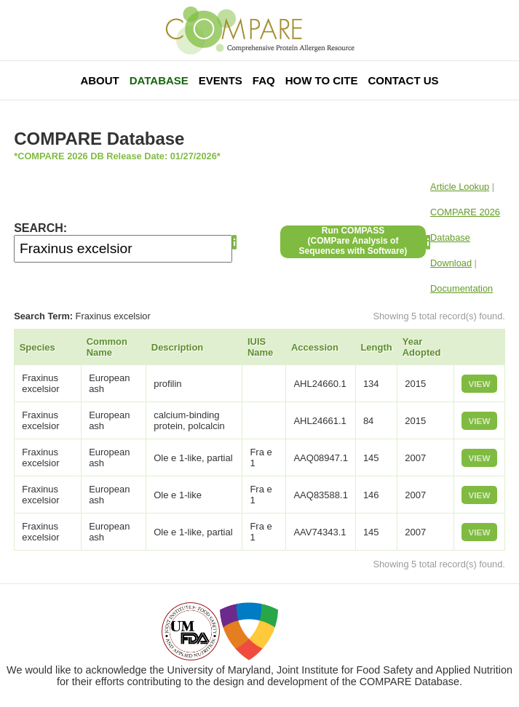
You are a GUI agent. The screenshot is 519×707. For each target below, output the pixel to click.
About (99, 80)
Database (159, 80)
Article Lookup (459, 186)
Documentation (461, 288)
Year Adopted (422, 347)
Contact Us (403, 80)
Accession (314, 347)
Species (37, 347)
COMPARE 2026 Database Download (465, 237)
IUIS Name (260, 347)
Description (177, 347)
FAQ (264, 80)
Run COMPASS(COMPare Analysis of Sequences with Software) (353, 240)
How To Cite (321, 80)
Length (376, 347)
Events (220, 80)
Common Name (107, 347)
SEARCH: (40, 228)
